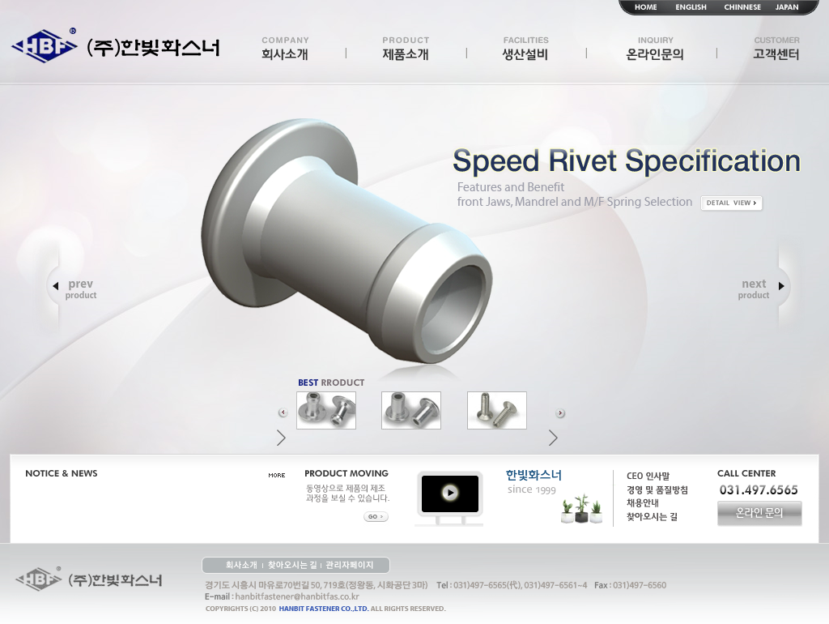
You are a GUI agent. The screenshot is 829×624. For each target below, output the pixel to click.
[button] (286, 409)
